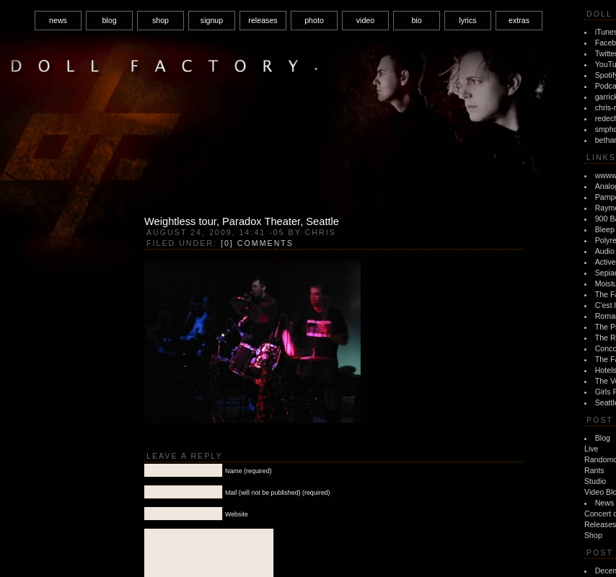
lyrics (467, 20)
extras (519, 20)
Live (591, 448)
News (605, 502)
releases (262, 20)
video (365, 20)
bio (416, 20)
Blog (602, 437)
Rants (594, 470)
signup (212, 20)
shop (160, 20)
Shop (593, 535)
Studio (595, 481)
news (58, 20)
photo (314, 20)
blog (109, 20)
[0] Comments (257, 243)
